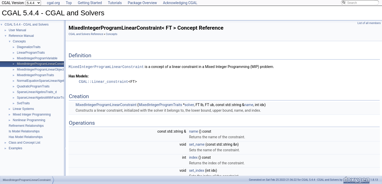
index (193, 157)
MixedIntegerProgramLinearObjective (42, 69)
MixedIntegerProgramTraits (35, 75)
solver (189, 104)
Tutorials (115, 3)
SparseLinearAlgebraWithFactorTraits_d (44, 97)
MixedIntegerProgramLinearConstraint (43, 64)
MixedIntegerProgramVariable (37, 58)
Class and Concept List (24, 142)
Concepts (19, 41)
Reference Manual (21, 36)
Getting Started (90, 3)
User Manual (17, 30)
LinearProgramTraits (31, 52)
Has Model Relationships (26, 137)
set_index (196, 170)
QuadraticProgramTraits (33, 86)
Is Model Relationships (24, 131)
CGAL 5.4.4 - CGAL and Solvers (27, 24)
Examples (15, 148)
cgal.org (53, 3)
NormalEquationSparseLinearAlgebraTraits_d (48, 81)
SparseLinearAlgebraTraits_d (37, 92)
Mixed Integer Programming (32, 114)
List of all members (369, 23)
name (248, 104)
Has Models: (79, 76)
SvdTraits (23, 103)
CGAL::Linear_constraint (103, 81)
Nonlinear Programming (29, 120)
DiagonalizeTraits (28, 47)
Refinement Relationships (26, 126)
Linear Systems (23, 109)
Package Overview (142, 3)
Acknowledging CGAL (180, 3)
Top (69, 3)
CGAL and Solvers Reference (86, 34)
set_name (197, 144)
